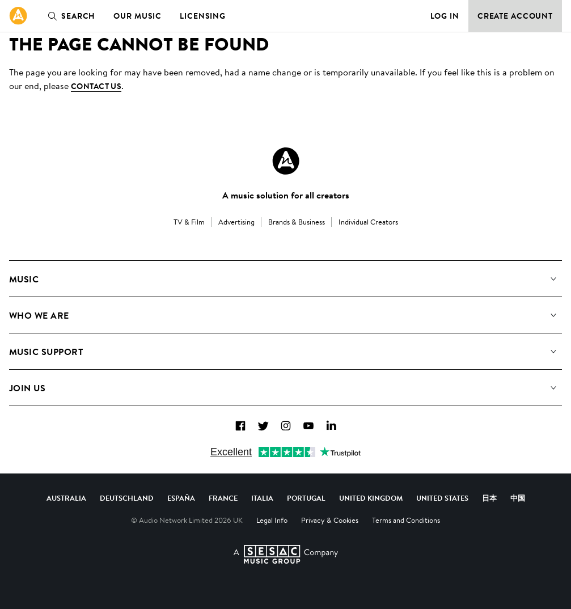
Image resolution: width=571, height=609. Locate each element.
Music (24, 279)
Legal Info (271, 520)
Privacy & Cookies (329, 520)
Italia (262, 498)
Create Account (515, 16)
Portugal (306, 498)
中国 (517, 498)
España (181, 498)
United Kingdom (371, 498)
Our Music (137, 16)
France (223, 498)
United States (442, 498)
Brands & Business (296, 222)
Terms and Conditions (406, 520)
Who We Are (39, 315)
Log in (444, 16)
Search (69, 16)
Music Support (46, 351)
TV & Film (189, 222)
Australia (66, 498)
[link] (18, 16)
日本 (489, 498)
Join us (27, 388)
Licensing (203, 16)
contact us (96, 86)
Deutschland (127, 498)
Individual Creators (368, 222)
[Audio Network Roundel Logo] (285, 161)
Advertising (236, 222)
